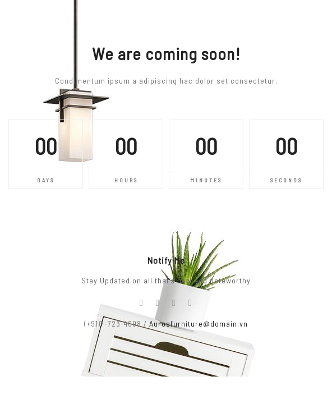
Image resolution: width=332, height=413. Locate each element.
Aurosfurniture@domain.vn (198, 323)
